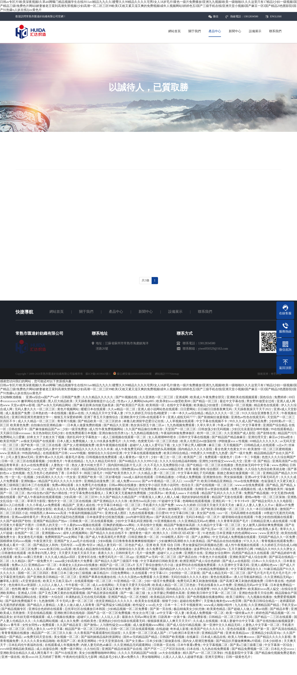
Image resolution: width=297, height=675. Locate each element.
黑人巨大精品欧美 (61, 401)
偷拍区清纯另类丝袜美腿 (107, 569)
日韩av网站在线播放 (123, 485)
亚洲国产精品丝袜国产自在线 (122, 649)
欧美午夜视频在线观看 (112, 445)
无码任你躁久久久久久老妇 (190, 577)
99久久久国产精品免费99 (229, 589)
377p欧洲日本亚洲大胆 (184, 633)
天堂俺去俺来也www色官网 (223, 601)
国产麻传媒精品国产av (45, 429)
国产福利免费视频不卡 (21, 601)
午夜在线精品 (74, 461)
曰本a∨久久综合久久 (267, 561)
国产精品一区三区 (205, 401)
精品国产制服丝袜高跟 (180, 525)
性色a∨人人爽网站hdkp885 (136, 401)
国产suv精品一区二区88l (149, 509)
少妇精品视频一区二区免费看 (127, 609)
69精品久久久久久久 (264, 441)
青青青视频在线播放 (15, 633)
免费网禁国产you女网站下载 (64, 537)
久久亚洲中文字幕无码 (234, 565)
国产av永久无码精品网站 (54, 405)
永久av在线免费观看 (35, 465)
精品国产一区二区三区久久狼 (52, 633)
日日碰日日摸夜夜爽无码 (215, 409)
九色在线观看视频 (141, 513)
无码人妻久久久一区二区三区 (35, 409)
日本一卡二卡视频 (247, 457)
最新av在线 (76, 413)
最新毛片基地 (75, 457)
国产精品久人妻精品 (41, 605)
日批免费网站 (121, 573)
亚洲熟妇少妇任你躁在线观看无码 (122, 621)
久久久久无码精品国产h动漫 (138, 653)
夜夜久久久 (106, 553)
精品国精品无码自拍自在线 (101, 469)
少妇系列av (156, 493)
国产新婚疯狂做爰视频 (214, 417)
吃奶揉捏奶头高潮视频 (161, 449)
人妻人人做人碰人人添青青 (76, 605)
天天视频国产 (233, 445)
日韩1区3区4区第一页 (186, 533)
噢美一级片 (30, 589)
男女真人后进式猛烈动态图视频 (63, 517)
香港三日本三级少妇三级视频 (71, 573)
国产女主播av (135, 641)
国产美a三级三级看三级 (246, 645)
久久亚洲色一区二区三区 (156, 397)
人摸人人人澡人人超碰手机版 (183, 657)
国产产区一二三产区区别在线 (165, 649)
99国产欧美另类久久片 (121, 473)
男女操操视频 (233, 477)
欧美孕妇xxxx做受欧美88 (173, 401)
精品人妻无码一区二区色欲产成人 (121, 545)
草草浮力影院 (37, 501)
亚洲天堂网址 (215, 657)
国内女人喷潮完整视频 (199, 641)
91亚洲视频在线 (165, 521)
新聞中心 (146, 311)
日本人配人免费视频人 (73, 441)
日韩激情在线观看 (14, 553)
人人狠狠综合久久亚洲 (129, 549)
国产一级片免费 (241, 453)
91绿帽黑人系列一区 (175, 537)
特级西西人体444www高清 (48, 513)
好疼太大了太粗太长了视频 (46, 437)
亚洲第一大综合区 (51, 597)
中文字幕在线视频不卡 (212, 421)
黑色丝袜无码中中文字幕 (252, 465)
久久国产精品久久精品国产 (119, 497)
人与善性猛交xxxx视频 (116, 625)
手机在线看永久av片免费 (215, 585)
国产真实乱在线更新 (170, 517)
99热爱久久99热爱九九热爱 (210, 453)
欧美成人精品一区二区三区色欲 (174, 585)
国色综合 (266, 397)
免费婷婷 (280, 397)
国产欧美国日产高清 (130, 405)
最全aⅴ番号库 (10, 625)
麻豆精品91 (101, 573)
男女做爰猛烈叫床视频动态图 (203, 545)
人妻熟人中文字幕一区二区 (261, 625)
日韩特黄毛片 (125, 553)
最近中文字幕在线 (232, 401)
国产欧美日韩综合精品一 (261, 601)
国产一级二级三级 (133, 593)
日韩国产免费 (71, 397)
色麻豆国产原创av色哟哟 (74, 589)
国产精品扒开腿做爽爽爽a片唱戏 (239, 641)
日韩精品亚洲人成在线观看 (270, 521)
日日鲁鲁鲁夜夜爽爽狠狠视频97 (135, 541)
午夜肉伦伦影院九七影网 (80, 657)
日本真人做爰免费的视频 (84, 425)
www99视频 (78, 453)
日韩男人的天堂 (47, 525)
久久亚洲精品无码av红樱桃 (197, 521)
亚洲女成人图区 (116, 513)
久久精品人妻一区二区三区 (157, 473)
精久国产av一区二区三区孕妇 (203, 653)
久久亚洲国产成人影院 (240, 433)
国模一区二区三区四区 (34, 573)
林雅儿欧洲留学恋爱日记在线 (144, 421)
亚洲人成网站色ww (264, 565)
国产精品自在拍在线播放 (224, 541)
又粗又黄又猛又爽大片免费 (113, 589)
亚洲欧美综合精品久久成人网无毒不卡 (27, 653)
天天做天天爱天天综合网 (133, 585)
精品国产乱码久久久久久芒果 (222, 493)
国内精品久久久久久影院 (195, 449)
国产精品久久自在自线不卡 (109, 533)
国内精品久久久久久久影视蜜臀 (188, 589)
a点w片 (282, 445)
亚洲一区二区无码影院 (149, 589)
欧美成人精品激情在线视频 (92, 549)
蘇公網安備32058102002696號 (132, 373)
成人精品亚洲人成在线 (73, 569)
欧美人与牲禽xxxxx (241, 637)
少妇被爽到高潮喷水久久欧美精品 (182, 541)
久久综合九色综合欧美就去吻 (265, 469)
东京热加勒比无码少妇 (48, 433)
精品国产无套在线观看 (228, 497)
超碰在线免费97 (191, 601)
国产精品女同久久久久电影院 (272, 501)
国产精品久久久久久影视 (274, 637)
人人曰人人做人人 (51, 585)
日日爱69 (162, 513)
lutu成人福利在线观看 (138, 477)
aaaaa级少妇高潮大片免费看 (74, 561)
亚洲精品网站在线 (24, 597)
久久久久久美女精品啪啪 (38, 641)
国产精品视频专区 (14, 609)
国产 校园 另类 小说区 (64, 469)
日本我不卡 (74, 473)
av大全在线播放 (170, 653)
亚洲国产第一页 (259, 629)
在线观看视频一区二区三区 (93, 581)
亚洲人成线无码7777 (182, 417)
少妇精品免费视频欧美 (213, 569)
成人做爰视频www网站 (149, 625)
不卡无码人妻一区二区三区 (75, 601)
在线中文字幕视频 (180, 405)
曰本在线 (193, 649)
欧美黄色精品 (216, 609)
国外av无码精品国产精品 (140, 637)
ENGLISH (275, 16)
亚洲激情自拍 (213, 477)
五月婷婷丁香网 (50, 657)
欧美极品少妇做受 (206, 405)
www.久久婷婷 (186, 505)
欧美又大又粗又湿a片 (58, 581)
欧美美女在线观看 (148, 601)
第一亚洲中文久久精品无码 (222, 625)
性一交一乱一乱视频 (19, 477)
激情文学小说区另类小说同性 (159, 485)
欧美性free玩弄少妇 (143, 501)
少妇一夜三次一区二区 (167, 457)
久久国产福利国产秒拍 (16, 521)
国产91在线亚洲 (66, 653)
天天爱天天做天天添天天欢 (78, 553)
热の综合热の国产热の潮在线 (47, 493)
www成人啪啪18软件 (218, 605)
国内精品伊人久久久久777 (178, 569)
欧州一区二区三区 (210, 433)
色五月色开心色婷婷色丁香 (46, 473)
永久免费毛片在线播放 (91, 485)
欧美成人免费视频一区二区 (206, 613)
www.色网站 (280, 465)
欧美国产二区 (193, 457)
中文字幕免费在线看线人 (87, 493)
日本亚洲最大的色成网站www (237, 533)
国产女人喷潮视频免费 (79, 445)
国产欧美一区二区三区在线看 (41, 445)
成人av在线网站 (103, 585)
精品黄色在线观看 (267, 405)
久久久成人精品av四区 (60, 557)
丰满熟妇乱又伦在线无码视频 (86, 597)
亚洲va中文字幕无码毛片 (262, 477)
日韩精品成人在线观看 (260, 445)
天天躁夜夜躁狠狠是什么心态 (95, 401)
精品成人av (48, 589)
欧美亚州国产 (10, 441)
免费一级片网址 (71, 649)
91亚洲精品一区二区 (128, 581)
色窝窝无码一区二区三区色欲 (158, 441)
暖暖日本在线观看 (94, 409)
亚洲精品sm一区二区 (42, 565)
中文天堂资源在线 (111, 641)
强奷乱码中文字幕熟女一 (84, 437)
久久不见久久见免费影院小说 (164, 465)
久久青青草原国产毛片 (233, 521)
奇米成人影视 (180, 629)
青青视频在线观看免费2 (278, 541)
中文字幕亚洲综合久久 (247, 569)
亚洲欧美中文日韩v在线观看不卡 (143, 417)
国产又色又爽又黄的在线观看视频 (62, 593)
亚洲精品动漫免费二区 (100, 481)
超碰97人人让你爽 (170, 553)
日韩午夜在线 (275, 581)
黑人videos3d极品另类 (169, 469)
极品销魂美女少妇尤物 (189, 609)
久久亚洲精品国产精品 (264, 605)
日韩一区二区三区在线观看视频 (23, 461)
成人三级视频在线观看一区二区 (125, 437)
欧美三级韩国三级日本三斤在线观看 (25, 485)
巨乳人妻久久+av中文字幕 (45, 629)
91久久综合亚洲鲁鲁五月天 (261, 413)
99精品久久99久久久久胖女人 (275, 549)
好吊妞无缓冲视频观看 (30, 617)
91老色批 (209, 533)
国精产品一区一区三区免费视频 (109, 613)
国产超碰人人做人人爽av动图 (248, 609)
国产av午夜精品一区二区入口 (162, 481)
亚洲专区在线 (87, 557)
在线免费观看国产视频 (142, 569)
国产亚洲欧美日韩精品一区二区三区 (52, 577)
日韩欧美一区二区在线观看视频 (91, 521)
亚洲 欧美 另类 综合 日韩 (163, 545)
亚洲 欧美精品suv (237, 633)
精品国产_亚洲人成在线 (79, 505)
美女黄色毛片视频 (30, 537)
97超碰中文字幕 (169, 501)
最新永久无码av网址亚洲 (139, 617)
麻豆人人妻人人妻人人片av (255, 505)
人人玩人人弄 (111, 617)
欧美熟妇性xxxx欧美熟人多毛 (258, 529)
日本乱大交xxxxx (283, 649)
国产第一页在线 (161, 609)
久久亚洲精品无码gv (278, 577)
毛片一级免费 (146, 553)
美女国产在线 (206, 513)
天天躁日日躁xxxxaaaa (15, 433)
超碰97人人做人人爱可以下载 (150, 445)
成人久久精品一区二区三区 (37, 421)
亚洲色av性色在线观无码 (248, 417)
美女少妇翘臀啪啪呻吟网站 (98, 653)
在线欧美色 (89, 621)
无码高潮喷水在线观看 (246, 513)
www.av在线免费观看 (250, 485)
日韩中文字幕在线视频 (194, 437)
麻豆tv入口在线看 (12, 505)
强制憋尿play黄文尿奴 (136, 469)
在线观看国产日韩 (55, 453)
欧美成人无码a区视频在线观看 (75, 509)
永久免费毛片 (156, 549)
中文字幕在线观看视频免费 (143, 453)
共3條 (145, 280)
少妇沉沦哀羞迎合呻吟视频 (250, 429)
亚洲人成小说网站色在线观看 (158, 409)
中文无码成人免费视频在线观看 (234, 537)
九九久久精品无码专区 (101, 461)
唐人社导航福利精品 (248, 577)
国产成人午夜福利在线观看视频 (40, 497)
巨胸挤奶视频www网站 (119, 525)
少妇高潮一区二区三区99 (80, 497)
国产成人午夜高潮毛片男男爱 (106, 537)
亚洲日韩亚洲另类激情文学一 (32, 417)
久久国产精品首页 (69, 625)
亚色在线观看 (236, 629)
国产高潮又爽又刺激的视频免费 (242, 581)
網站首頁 (56, 311)
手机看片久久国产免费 (159, 505)
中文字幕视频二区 (216, 645)
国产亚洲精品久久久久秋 (110, 501)
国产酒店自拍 (188, 557)
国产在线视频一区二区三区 (215, 485)
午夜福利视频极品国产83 (86, 513)
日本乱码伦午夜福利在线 (25, 645)
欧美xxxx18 (30, 657)
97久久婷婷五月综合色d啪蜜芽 (146, 413)
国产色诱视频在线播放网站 (206, 597)
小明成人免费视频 (189, 477)
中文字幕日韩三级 (182, 513)
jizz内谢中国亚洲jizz (140, 517)
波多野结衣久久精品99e (210, 549)
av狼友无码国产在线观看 (38, 441)
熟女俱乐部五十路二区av (148, 425)
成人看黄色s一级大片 (134, 457)
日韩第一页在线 (164, 645)
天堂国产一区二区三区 (181, 429)
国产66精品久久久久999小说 (138, 461)
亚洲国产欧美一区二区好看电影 (100, 477)
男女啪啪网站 (151, 657)
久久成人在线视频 (206, 621)
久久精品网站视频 (46, 621)
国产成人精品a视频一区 (114, 509)
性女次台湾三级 (144, 613)
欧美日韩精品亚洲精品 (217, 481)
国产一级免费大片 (40, 561)
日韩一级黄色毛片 (239, 657)
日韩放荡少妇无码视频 (214, 429)
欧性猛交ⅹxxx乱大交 (148, 605)
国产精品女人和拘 (46, 545)
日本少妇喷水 (272, 641)
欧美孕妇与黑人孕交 (42, 553)
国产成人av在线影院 (236, 561)
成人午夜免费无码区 (129, 449)
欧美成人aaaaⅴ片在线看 (183, 493)
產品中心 (116, 311)
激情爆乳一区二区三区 (184, 509)
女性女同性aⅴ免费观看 (38, 625)
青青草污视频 (67, 421)
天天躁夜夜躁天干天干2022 (253, 409)
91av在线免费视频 (247, 481)
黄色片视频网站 (68, 409)
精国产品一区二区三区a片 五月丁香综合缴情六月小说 (137, 565)
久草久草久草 (206, 425)
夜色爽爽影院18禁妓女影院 (34, 509)
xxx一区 (223, 513)
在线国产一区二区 (27, 533)
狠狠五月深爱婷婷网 (68, 417)
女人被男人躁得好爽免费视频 (263, 525)
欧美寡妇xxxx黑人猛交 (264, 589)
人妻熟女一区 (60, 465)
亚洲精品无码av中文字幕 (251, 585)
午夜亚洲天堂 (43, 541)
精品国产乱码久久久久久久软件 (60, 481)
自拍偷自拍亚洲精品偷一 (48, 425)
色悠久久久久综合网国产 (279, 457)
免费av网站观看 (63, 485)
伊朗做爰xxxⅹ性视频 (233, 441)
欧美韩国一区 (156, 405)
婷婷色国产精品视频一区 (273, 613)
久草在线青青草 (53, 529)
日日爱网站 (188, 409)
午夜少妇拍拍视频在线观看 (274, 517)
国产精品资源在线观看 (103, 593)
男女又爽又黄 (75, 529)
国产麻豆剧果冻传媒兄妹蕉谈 (94, 405)
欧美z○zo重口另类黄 (29, 557)
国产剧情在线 (267, 433)
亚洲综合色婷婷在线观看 (45, 609)
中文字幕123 (159, 573)
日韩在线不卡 (18, 429)
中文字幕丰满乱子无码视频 (197, 473)
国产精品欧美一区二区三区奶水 (100, 421)
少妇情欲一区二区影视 (185, 573)
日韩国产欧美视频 (172, 637)
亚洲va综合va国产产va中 (43, 397)
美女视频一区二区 (67, 637)
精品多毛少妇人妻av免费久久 (119, 657)
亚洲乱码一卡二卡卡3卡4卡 (231, 501)
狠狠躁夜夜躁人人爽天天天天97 (169, 621)
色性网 (16, 589)
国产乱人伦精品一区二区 (143, 529)
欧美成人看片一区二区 (16, 545)
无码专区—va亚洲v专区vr (78, 545)
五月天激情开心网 (241, 549)
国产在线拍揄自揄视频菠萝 (275, 621)
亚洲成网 (182, 397)
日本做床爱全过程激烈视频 (105, 517)
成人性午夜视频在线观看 (242, 545)
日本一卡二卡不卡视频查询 (183, 605)
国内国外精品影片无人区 (125, 465)
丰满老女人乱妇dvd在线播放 (79, 565)
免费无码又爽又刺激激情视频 (197, 581)
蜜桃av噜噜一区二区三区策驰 (265, 497)
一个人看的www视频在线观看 (81, 525)
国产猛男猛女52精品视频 (113, 605)
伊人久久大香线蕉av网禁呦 (181, 529)
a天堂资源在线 (31, 581)
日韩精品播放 (165, 477)
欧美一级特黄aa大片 (240, 613)
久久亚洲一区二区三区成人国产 (145, 633)
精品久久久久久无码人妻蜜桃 (67, 489)
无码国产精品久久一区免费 (277, 537)
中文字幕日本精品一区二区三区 (119, 505)
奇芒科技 (276, 373)
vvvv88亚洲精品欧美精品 (17, 649)
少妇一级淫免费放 (75, 429)
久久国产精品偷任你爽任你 (144, 429)
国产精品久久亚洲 (116, 425)
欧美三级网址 (236, 597)
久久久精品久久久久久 (98, 397)
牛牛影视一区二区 (78, 585)
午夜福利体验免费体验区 (178, 433)
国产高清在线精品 (284, 629)
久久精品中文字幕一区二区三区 (219, 525)
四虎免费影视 (197, 617)
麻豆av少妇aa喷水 (281, 437)
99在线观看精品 (282, 429)
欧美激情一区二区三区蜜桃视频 (270, 449)
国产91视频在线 (126, 397)
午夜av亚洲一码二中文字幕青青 (239, 425)
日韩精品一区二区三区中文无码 (231, 617)
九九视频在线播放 (260, 597)
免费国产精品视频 (257, 493)
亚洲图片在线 (194, 553)
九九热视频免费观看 (181, 425)
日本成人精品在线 (214, 637)
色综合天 (188, 485)
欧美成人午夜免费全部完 (207, 397)
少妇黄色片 (55, 461)
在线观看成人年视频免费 (62, 645)
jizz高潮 (66, 549)
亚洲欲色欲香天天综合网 (256, 593)
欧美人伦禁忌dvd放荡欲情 (198, 441)
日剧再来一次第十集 (172, 617)
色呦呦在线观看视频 (196, 501)
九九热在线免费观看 (215, 649)
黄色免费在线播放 (180, 549)
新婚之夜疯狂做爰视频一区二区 (239, 473)
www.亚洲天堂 (269, 533)
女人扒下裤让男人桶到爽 (189, 445)
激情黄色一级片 (140, 533)
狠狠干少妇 (170, 601)
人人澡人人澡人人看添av (38, 569)
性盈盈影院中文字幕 (239, 653)
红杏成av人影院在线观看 (176, 489)
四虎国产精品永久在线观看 (251, 553)
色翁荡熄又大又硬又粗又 (278, 481)
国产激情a (91, 625)
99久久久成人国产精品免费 (248, 421)
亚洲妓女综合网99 (218, 553)
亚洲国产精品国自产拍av (50, 521)
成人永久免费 (70, 621)
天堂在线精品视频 (40, 613)
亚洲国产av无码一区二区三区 (156, 557)
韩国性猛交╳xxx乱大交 (31, 469)
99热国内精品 (31, 453)
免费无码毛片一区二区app (116, 557)
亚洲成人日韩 (27, 593)
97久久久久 (252, 541)
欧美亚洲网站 (87, 641)
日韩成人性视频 (232, 469)
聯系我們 (205, 311)
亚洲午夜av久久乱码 (49, 457)
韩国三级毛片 (94, 473)
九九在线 (240, 605)
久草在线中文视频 (150, 525)
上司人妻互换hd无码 (19, 457)
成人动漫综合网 (47, 649)
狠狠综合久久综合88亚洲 (105, 453)
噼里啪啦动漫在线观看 (238, 517)
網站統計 (160, 373)
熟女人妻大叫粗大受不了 (89, 465)
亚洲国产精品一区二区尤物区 (128, 597)
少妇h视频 (104, 541)
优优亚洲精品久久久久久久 (115, 601)
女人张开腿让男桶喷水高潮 (166, 593)
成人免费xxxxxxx (128, 481)
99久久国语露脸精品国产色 (105, 529)
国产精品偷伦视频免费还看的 (275, 653)
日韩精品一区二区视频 (237, 405)
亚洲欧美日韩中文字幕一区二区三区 (212, 593)
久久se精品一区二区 (122, 409)
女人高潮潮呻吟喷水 (162, 437)
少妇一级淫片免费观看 (160, 581)
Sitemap (174, 373)
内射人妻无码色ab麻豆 (97, 645)
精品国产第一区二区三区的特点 (87, 629)
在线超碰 (162, 629)
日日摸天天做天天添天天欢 (216, 505)
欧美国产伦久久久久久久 (208, 629)
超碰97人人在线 (88, 617)
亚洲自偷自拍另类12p (114, 433)
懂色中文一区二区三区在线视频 (70, 501)
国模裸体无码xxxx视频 (16, 541)
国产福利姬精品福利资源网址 (101, 637)
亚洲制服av (29, 481)
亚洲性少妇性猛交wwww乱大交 (221, 461)
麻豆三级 (215, 445)
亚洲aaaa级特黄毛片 (25, 517)
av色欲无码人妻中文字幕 (50, 449)
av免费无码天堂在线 (38, 637)
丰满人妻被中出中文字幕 (237, 621)
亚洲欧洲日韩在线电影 (70, 613)
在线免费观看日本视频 (82, 433)
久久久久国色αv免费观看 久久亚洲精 (143, 577)
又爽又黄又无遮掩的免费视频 (126, 493)
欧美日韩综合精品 (176, 453)
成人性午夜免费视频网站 (106, 429)
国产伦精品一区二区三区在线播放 (210, 465)
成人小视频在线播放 (61, 617)
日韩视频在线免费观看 (102, 457)
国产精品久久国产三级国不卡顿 (117, 561)
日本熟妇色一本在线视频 (49, 413)
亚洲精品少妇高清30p (266, 633)
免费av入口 (19, 565)
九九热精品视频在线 (145, 433)
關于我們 (86, 311)
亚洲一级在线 (11, 657)
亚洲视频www (52, 533)
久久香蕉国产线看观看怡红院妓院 (97, 633)
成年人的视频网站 (76, 533)
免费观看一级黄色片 (219, 457)
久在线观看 (140, 573)
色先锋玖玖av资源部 (22, 585)
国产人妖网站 (201, 537)
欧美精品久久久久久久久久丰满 (91, 449)
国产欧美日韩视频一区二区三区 (223, 509)
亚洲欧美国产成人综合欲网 (248, 557)
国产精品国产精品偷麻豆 (229, 437)
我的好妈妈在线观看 (196, 497)
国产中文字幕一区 (27, 529)
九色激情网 (47, 601)
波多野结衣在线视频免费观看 (196, 565)
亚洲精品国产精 (212, 633)
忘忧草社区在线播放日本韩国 (85, 609)
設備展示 (175, 311)
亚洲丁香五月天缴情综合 (101, 417)
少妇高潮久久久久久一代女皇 (56, 477)
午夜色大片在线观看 (213, 557)
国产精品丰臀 (279, 609)
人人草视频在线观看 (180, 421)
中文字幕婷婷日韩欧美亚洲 (159, 561)
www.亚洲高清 (10, 453)
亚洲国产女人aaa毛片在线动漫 (75, 541)
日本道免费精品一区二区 (28, 489)
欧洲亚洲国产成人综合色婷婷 (200, 561)
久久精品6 (19, 561)
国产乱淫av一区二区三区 (218, 529)
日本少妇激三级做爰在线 (163, 641)
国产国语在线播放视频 (105, 489)
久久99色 (130, 441)
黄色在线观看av (221, 577)
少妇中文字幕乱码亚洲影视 (134, 521)
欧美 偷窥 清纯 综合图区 (203, 469)
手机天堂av (289, 605)
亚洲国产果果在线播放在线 (98, 577)
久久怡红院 (92, 649)
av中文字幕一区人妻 (171, 613)
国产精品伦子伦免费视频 (140, 489)
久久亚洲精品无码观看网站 (133, 645)
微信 (215, 18)
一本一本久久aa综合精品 (187, 413)
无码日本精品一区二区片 (203, 517)
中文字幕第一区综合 (278, 645)
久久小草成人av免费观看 (43, 505)
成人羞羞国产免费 (18, 413)
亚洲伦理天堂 (258, 437)
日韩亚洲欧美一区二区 (144, 537)
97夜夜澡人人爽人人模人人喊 (159, 497)
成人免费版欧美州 (271, 489)
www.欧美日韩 (49, 549)
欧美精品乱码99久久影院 (168, 597)
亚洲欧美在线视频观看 (242, 397)
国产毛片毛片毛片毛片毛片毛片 (270, 573)
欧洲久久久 (161, 533)
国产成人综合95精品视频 (184, 625)
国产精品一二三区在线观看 (273, 617)
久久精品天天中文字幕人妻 (105, 413)
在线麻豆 (193, 637)
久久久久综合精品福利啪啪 (179, 461)
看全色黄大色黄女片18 (230, 449)
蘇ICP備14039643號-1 (98, 373)
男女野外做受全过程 (260, 401)
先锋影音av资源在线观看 (212, 489)
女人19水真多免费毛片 (106, 441)
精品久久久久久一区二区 (222, 413)
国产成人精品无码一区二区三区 (224, 573)
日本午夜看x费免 (189, 645)
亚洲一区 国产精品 (257, 461)
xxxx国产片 (192, 481)
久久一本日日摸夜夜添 (262, 509)
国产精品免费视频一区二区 (251, 649)
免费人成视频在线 (244, 489)
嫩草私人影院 (10, 581)
